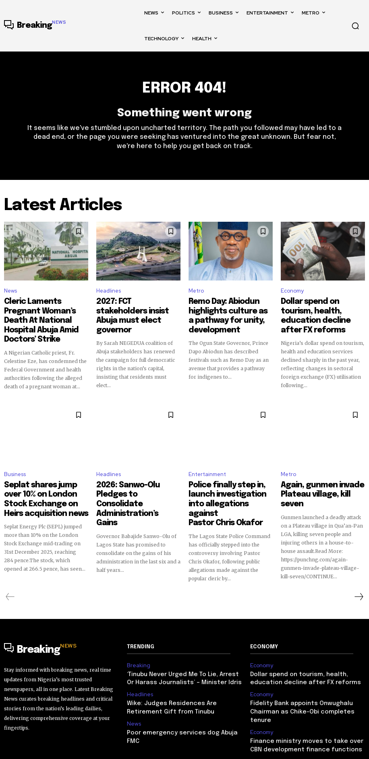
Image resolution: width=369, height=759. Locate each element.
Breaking (137, 635)
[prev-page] (10, 567)
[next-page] (358, 567)
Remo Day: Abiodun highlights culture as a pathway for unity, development (230, 311)
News (10, 294)
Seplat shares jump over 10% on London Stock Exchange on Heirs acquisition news (44, 477)
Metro (196, 294)
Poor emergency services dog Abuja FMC (180, 696)
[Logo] (35, 25)
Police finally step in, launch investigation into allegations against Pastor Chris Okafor (228, 481)
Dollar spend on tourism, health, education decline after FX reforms (318, 311)
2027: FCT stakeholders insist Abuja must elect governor (138, 308)
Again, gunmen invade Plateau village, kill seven (316, 474)
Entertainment (207, 460)
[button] (355, 25)
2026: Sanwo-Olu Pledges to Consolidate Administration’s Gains (138, 477)
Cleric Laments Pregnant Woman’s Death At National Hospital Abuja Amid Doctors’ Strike (45, 315)
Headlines (108, 294)
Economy (292, 294)
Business (15, 460)
